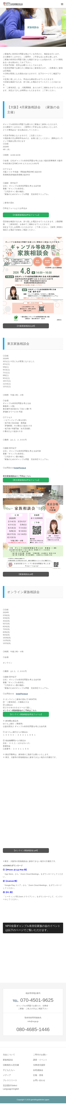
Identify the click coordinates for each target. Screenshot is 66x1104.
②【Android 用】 (10, 881)
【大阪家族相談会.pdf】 (26, 326)
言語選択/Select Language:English (11, 1087)
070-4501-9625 (36, 1000)
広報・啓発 (38, 1075)
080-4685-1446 (33, 1029)
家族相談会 (8, 1060)
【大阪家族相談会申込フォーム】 (26, 215)
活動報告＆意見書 (11, 1065)
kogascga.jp (20, 468)
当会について (9, 1054)
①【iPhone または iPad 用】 (15, 870)
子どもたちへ (9, 1070)
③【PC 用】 (8, 892)
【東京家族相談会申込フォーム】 (26, 480)
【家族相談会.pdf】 (26, 574)
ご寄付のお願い (40, 1054)
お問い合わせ (39, 1080)
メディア (7, 1075)
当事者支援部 (39, 1065)
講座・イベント (40, 1060)
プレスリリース (10, 1080)
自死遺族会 (38, 1070)
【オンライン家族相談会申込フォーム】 (26, 714)
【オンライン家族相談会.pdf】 (26, 850)
